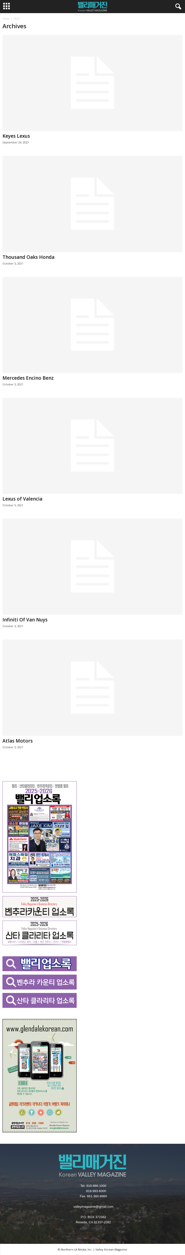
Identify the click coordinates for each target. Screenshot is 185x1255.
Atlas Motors (17, 741)
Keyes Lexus (16, 136)
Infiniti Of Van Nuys (24, 619)
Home (5, 18)
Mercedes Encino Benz (28, 378)
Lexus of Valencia (22, 499)
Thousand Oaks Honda (28, 257)
